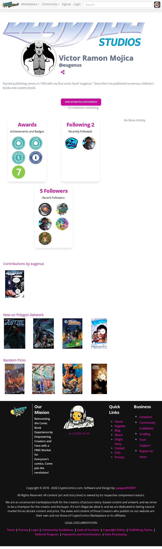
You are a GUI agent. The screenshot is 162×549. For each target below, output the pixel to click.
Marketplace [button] (29, 4)
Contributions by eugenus (23, 263)
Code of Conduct (88, 530)
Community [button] (49, 4)
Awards (27, 124)
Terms (11, 530)
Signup (66, 4)
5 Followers (54, 190)
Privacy (119, 457)
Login (77, 4)
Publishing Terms (140, 530)
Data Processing (116, 534)
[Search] (118, 4)
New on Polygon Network (23, 314)
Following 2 (80, 124)
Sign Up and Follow (81, 101)
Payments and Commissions (81, 534)
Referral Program (46, 534)
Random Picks (14, 360)
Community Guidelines (57, 530)
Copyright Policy (114, 530)
